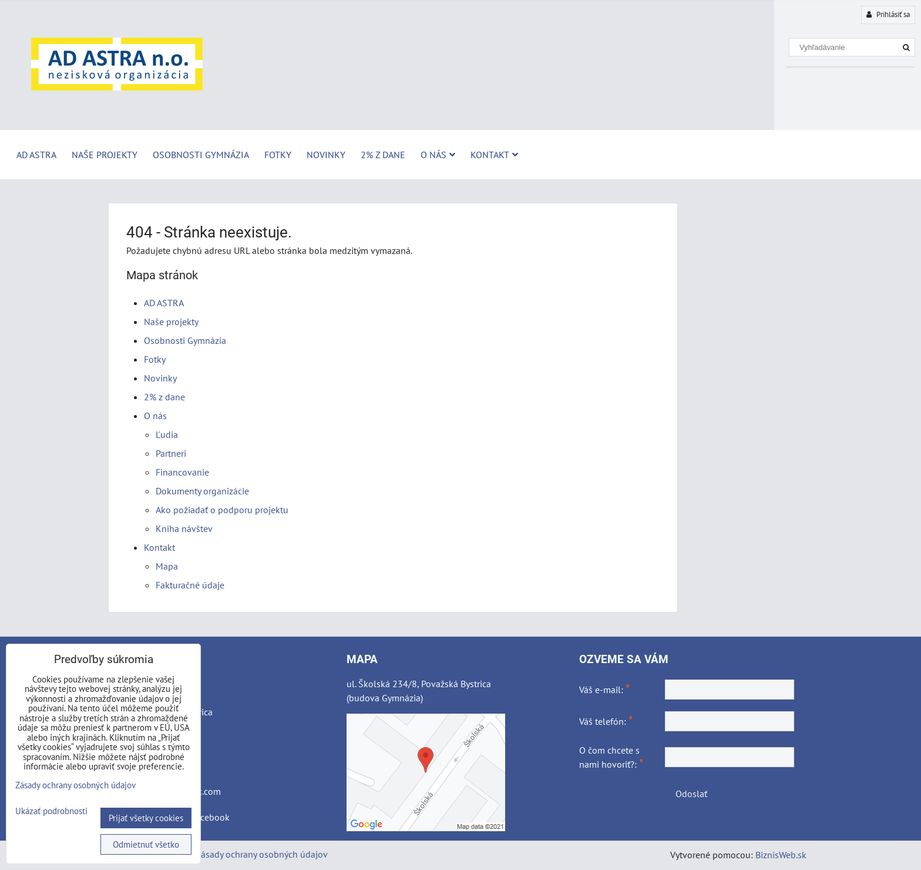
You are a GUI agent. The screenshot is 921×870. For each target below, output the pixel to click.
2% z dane (383, 154)
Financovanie (182, 472)
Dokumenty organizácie (202, 491)
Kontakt (494, 154)
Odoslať (691, 793)
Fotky (277, 154)
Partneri (171, 453)
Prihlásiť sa (888, 14)
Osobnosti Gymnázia (201, 154)
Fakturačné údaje (190, 585)
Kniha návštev (184, 528)
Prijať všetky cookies (146, 818)
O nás (438, 154)
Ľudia (167, 434)
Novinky (326, 154)
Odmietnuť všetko (146, 844)
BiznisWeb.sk (780, 855)
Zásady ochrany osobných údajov (262, 854)
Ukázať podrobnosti (51, 812)
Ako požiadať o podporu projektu (222, 510)
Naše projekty (104, 154)
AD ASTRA (36, 154)
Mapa (167, 566)
